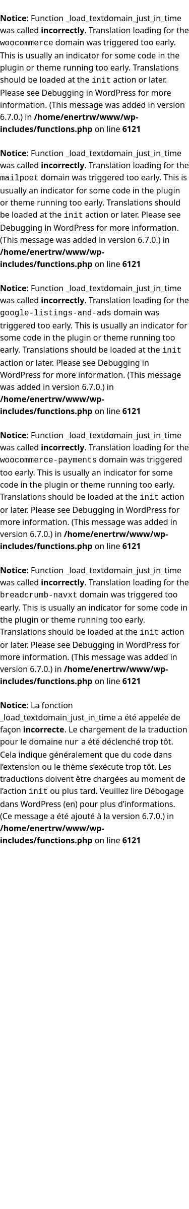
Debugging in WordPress (89, 92)
